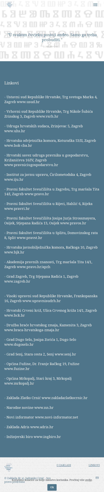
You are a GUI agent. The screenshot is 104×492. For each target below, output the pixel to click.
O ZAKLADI (64, 469)
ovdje (88, 483)
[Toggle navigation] (95, 4)
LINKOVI (94, 469)
